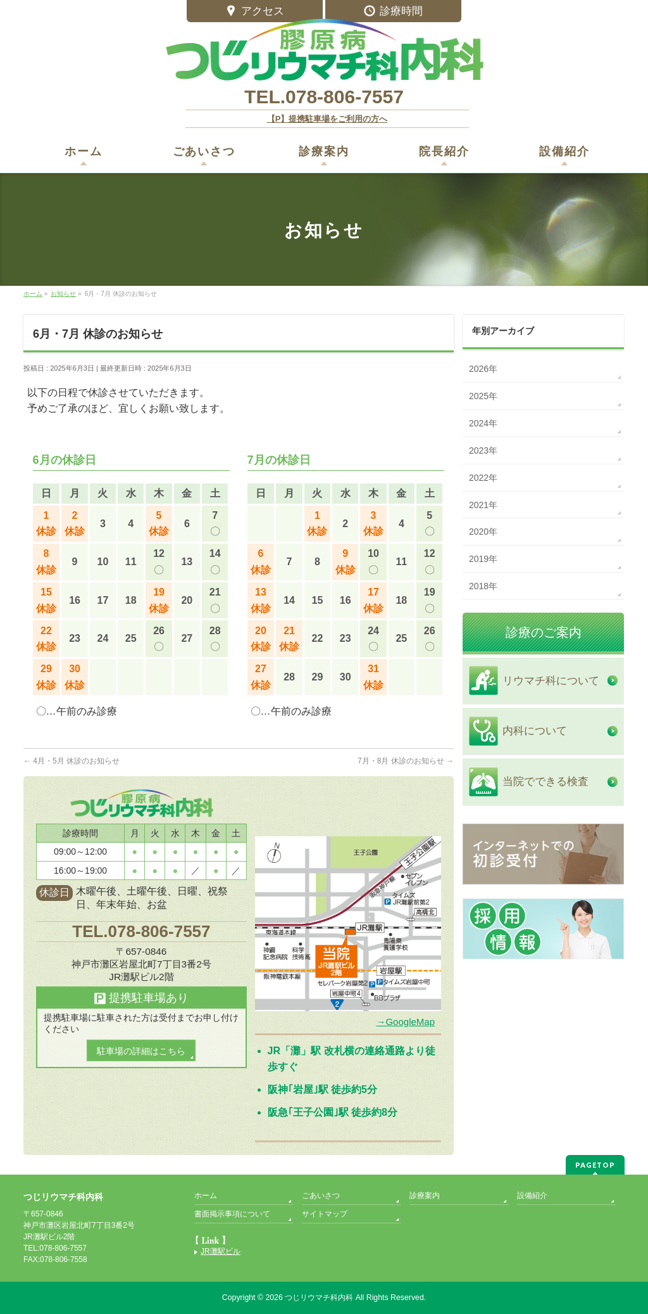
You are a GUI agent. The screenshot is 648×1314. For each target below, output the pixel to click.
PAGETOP (595, 1165)
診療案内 (424, 1195)
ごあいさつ (321, 1195)
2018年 (483, 586)
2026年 (483, 369)
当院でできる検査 (545, 781)
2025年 (483, 396)
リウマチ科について (550, 681)
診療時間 (393, 11)
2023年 (483, 450)
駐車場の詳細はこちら (141, 1051)
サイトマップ (324, 1213)
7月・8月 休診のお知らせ (406, 760)
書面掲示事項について (232, 1213)
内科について (534, 731)
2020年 (483, 531)
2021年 (483, 505)
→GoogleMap (405, 1021)
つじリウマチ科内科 (319, 1297)
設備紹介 (532, 1195)
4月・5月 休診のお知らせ (71, 760)
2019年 (483, 559)
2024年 (483, 423)
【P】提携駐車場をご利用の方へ (327, 119)
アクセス (254, 11)
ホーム (205, 1195)
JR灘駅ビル (220, 1251)
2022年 (483, 478)
